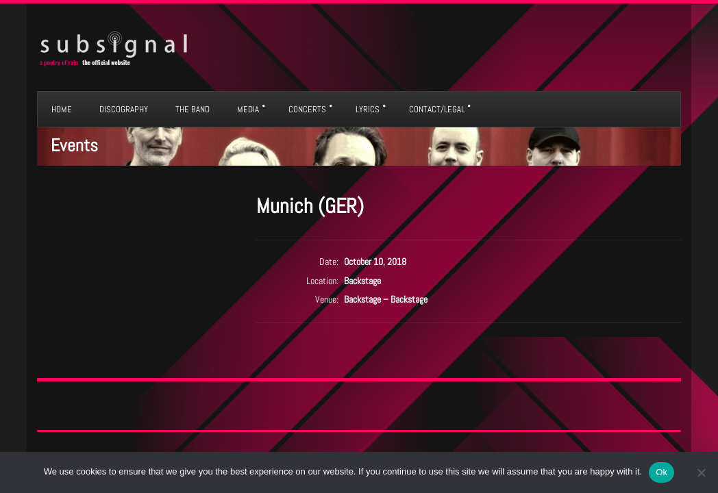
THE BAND (192, 109)
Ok (661, 472)
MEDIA (248, 109)
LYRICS (368, 109)
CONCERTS (307, 109)
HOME (61, 109)
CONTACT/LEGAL (437, 109)
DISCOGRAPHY (123, 109)
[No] (701, 472)
